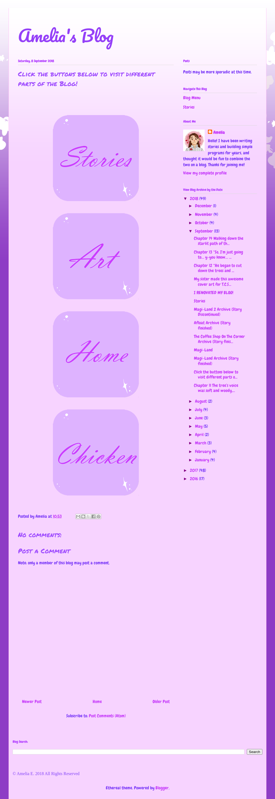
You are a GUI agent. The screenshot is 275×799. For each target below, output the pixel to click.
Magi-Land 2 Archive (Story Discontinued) (218, 311)
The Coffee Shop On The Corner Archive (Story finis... (219, 339)
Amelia (219, 132)
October (202, 223)
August (201, 401)
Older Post (161, 701)
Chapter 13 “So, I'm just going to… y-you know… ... (218, 254)
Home (97, 701)
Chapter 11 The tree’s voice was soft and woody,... (216, 388)
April (200, 434)
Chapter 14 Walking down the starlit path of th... (218, 241)
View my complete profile (205, 173)
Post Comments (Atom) (107, 716)
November (204, 214)
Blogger (162, 788)
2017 (194, 470)
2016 (194, 478)
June (199, 418)
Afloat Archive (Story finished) (212, 325)
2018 (194, 198)
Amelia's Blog (66, 35)
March (201, 443)
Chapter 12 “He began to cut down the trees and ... (218, 268)
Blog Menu (192, 98)
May (199, 426)
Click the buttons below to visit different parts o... (216, 374)
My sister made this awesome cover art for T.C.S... (218, 281)
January (202, 460)
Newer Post (32, 701)
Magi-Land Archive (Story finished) (216, 360)
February (203, 451)
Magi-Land (203, 350)
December (204, 206)
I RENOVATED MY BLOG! (213, 292)
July (199, 409)
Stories (188, 107)
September (204, 231)
